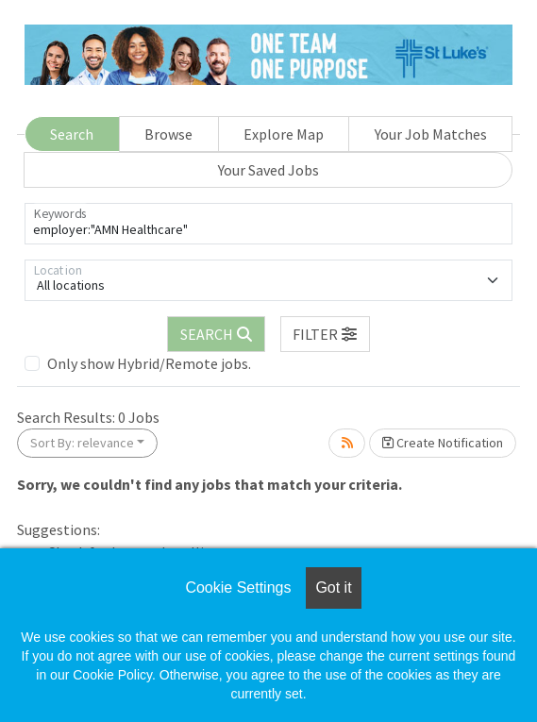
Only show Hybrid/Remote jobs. (149, 363)
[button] (325, 334)
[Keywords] (268, 223)
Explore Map (283, 134)
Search (71, 134)
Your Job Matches (431, 134)
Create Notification (442, 442)
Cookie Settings (238, 587)
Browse (168, 134)
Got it (333, 587)
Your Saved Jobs (268, 169)
